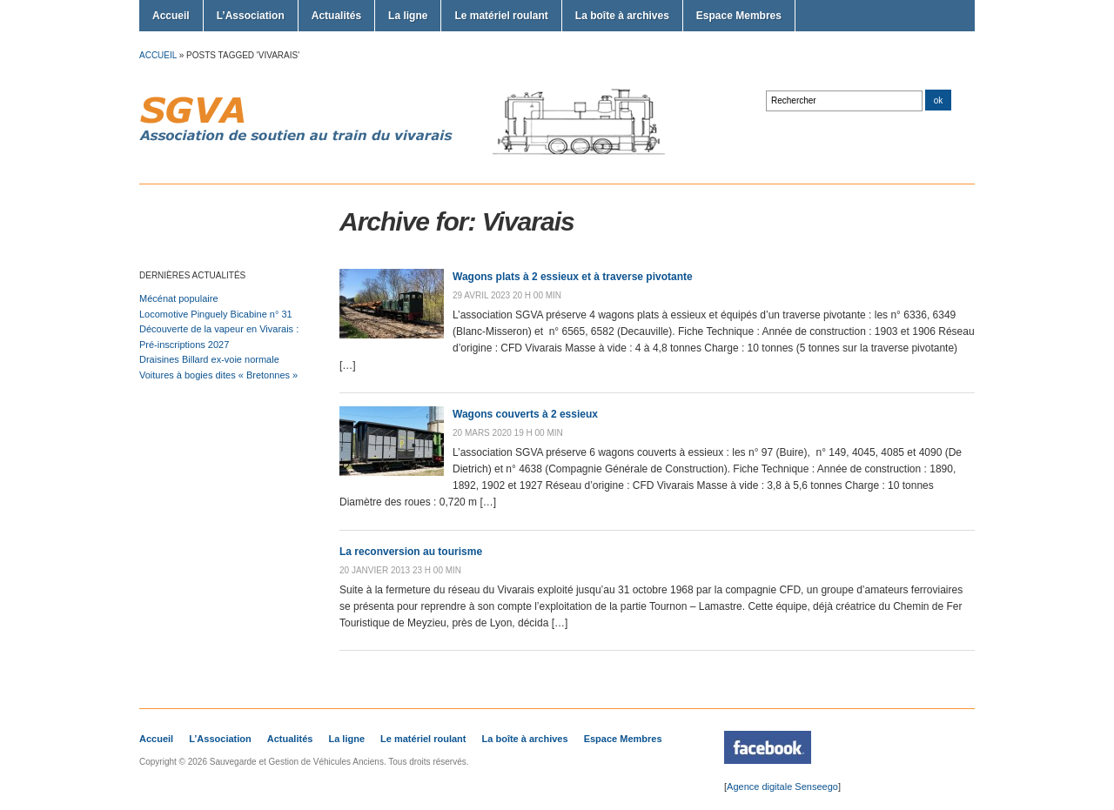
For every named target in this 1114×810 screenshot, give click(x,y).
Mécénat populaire (178, 298)
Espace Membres (739, 16)
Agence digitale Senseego (782, 786)
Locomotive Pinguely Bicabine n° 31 (215, 314)
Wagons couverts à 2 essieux (525, 414)
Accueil (171, 16)
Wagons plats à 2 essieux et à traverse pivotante (573, 277)
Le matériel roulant (500, 16)
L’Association (251, 16)
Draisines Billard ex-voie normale (209, 359)
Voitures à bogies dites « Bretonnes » (218, 375)
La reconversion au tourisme (410, 552)
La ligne (407, 16)
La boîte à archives (622, 16)
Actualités (336, 16)
